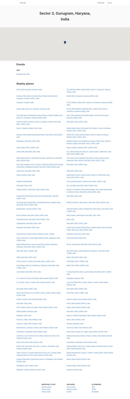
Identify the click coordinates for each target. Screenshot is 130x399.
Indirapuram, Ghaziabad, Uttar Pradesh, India (31, 331)
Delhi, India (70, 219)
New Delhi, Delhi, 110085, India (26, 251)
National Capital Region (24, 181)
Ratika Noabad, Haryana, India (26, 311)
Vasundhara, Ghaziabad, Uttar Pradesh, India (82, 342)
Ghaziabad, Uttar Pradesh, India (27, 365)
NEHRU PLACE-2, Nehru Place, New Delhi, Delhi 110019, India (88, 202)
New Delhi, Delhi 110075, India (77, 122)
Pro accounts (71, 387)
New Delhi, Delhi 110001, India (77, 223)
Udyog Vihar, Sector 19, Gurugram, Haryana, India (33, 109)
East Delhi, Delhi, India (24, 303)
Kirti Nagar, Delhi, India (24, 185)
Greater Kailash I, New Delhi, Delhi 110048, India (32, 189)
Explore (23, 3)
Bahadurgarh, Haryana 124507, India (28, 209)
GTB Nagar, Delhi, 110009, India (77, 261)
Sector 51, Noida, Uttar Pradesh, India (29, 319)
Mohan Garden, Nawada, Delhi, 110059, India (82, 147)
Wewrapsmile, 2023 (23, 74)
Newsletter (95, 391)
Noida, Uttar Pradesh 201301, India (78, 303)
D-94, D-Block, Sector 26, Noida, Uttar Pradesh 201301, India (36, 307)
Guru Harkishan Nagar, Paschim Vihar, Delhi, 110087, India (86, 181)
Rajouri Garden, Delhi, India (25, 175)
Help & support (46, 387)
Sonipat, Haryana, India (74, 369)
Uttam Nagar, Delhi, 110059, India (27, 147)
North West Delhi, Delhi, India (76, 238)
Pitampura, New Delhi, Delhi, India (78, 234)
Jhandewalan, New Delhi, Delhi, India (28, 223)
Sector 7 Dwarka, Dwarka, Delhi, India (29, 128)
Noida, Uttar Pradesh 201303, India (78, 307)
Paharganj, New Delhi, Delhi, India (27, 227)
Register (101, 3)
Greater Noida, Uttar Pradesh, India (78, 365)
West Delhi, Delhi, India (74, 171)
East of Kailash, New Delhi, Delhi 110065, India (32, 215)
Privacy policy (46, 391)
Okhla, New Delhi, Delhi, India (26, 257)
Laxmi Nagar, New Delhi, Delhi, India (28, 272)
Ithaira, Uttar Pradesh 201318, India (78, 359)
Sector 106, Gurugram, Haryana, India (29, 89)
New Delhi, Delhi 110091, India (26, 289)
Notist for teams (72, 389)
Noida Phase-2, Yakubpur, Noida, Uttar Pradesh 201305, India (37, 327)
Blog (93, 387)
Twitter (94, 389)
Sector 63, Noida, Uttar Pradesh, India (79, 327)
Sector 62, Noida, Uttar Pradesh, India (29, 323)
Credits (69, 391)
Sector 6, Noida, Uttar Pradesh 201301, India (81, 299)
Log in (110, 3)
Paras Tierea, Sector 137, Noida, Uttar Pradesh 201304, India (87, 331)
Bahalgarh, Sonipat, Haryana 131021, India (30, 369)
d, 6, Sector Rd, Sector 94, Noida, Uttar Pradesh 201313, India (37, 278)
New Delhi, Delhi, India (74, 196)
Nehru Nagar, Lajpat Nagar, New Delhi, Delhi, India (83, 215)
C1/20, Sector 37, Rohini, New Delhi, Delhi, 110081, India (35, 261)
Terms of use (46, 389)
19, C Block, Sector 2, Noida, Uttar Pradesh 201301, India (35, 282)
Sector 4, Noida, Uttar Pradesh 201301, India (31, 299)
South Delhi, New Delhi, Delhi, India (28, 151)
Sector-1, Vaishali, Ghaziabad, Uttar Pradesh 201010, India (86, 315)
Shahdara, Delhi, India (23, 315)
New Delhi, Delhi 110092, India (77, 289)
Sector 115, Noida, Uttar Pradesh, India (29, 342)
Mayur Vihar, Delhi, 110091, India (78, 265)
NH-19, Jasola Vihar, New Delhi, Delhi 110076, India (84, 244)
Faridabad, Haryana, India (75, 278)
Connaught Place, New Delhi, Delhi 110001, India (32, 219)
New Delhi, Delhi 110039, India (77, 311)
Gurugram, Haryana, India (25, 102)
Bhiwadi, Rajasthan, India (75, 323)
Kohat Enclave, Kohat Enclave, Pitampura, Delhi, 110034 (35, 234)
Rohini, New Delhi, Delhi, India (77, 257)
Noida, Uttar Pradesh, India (76, 319)
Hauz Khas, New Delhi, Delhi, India (28, 171)
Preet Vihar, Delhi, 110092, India (77, 293)
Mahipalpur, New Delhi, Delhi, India (28, 141)
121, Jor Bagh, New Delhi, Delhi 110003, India (82, 185)
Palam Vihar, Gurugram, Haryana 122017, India (82, 96)
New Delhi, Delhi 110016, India (77, 164)
